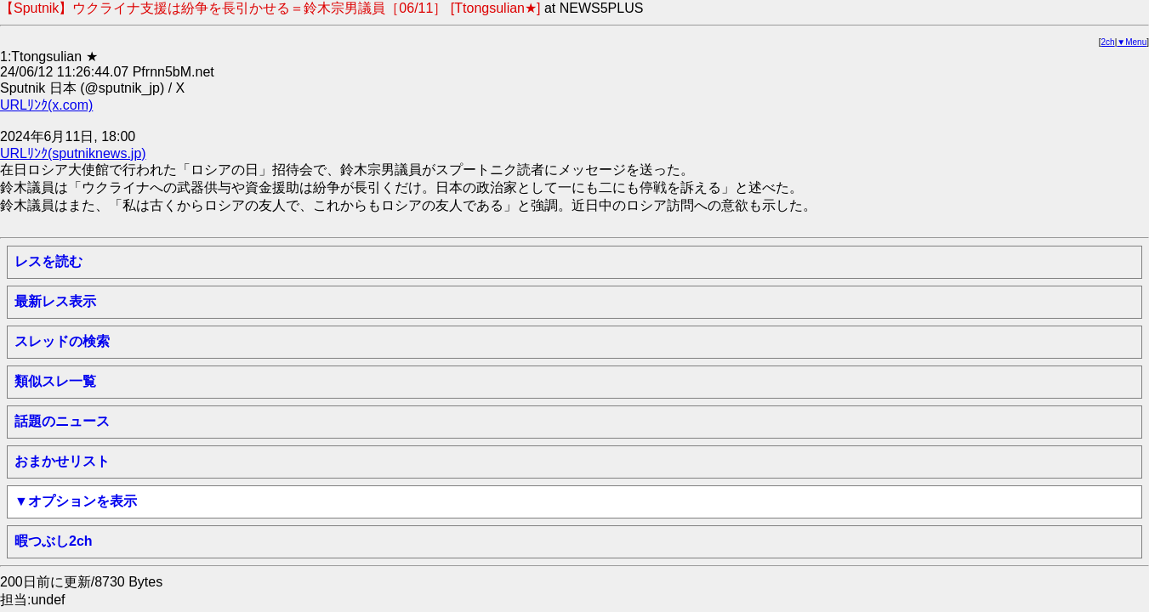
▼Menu (1131, 42)
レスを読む (48, 261)
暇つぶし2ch (53, 541)
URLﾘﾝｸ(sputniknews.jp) (73, 153)
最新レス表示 (55, 301)
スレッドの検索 (62, 341)
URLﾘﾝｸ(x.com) (46, 105)
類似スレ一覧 (55, 381)
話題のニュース (62, 421)
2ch (1108, 42)
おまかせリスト (62, 461)
